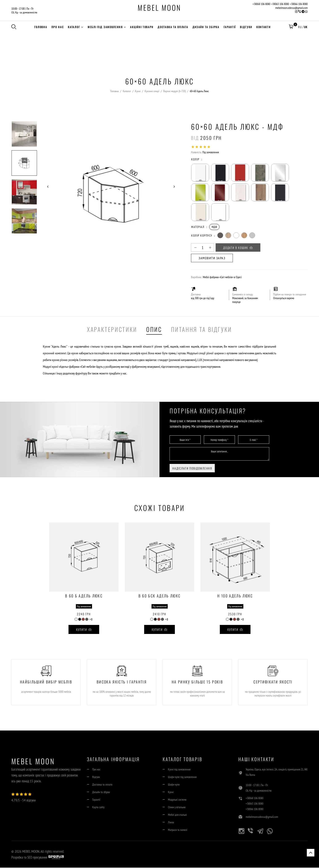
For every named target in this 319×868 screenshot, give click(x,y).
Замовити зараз (212, 259)
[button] (290, 27)
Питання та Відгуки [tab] (201, 329)
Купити (84, 630)
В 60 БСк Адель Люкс (159, 596)
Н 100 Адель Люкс (235, 596)
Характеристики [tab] (112, 329)
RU (300, 27)
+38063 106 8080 (280, 4)
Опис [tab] (154, 329)
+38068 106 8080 (261, 4)
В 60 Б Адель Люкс (84, 596)
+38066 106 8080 (299, 4)
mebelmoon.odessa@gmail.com (291, 8)
